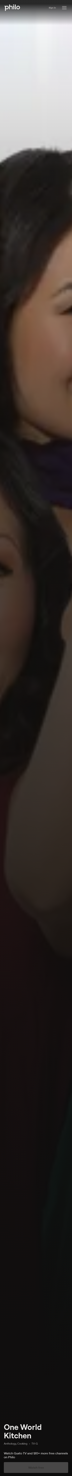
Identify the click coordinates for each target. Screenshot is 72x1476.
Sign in (52, 7)
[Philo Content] (64, 8)
